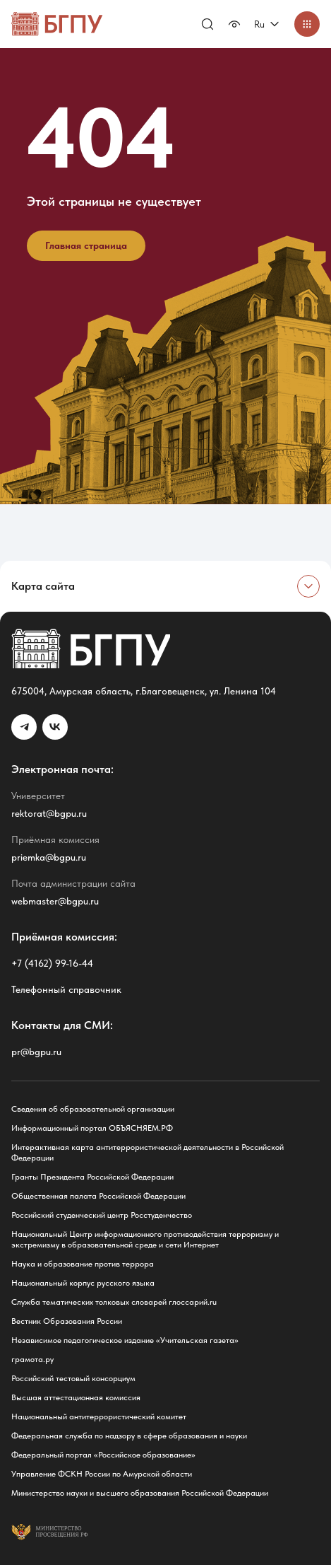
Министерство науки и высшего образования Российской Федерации (139, 1493)
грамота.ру (32, 1359)
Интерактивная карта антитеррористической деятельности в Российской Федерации (147, 1152)
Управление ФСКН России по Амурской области (101, 1474)
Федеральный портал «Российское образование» (103, 1455)
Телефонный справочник (66, 989)
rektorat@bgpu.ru (49, 813)
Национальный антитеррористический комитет (98, 1416)
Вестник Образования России (66, 1321)
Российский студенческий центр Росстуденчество (101, 1215)
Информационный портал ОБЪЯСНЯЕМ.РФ (92, 1128)
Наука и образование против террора (82, 1264)
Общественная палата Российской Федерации (98, 1196)
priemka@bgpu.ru (48, 857)
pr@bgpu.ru (36, 1051)
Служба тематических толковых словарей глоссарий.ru (114, 1302)
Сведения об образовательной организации (92, 1109)
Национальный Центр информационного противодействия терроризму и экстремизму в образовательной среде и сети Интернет (145, 1239)
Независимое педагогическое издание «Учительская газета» (125, 1340)
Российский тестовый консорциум (73, 1378)
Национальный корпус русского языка (83, 1283)
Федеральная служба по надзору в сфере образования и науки (129, 1436)
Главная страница (86, 245)
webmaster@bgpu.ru (55, 901)
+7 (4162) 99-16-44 (52, 963)
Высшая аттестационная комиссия (75, 1397)
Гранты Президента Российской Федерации (92, 1177)
